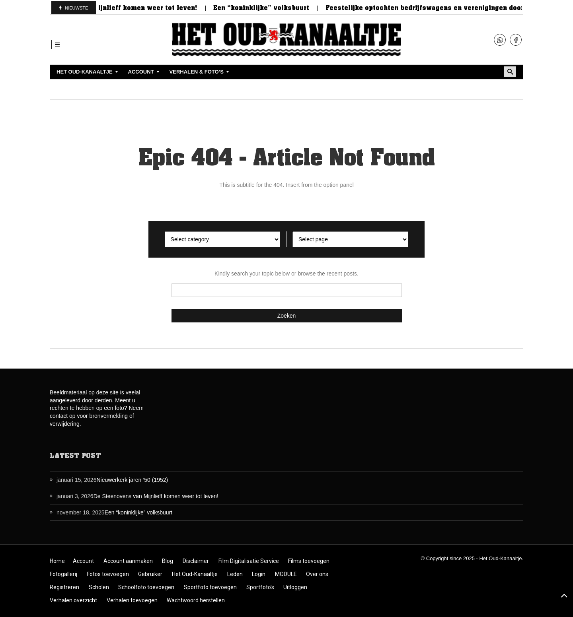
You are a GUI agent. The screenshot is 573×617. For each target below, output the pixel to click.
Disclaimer (196, 561)
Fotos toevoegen (108, 574)
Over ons (317, 574)
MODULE (286, 574)
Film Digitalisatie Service (248, 561)
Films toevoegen (308, 561)
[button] (57, 44)
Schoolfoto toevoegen (146, 587)
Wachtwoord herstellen (196, 600)
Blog (167, 561)
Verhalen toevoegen (132, 600)
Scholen (99, 587)
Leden (235, 574)
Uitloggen (295, 587)
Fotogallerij (63, 574)
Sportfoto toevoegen (210, 587)
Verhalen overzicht (73, 600)
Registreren (64, 587)
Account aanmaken (128, 561)
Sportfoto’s (260, 587)
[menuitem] (85, 72)
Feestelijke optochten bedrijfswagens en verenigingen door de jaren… (446, 8)
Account (83, 561)
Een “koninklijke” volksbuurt (266, 8)
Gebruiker (150, 574)
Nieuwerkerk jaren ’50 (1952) (132, 480)
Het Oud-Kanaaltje (195, 574)
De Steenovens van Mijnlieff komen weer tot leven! (117, 8)
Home (57, 561)
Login (258, 574)
